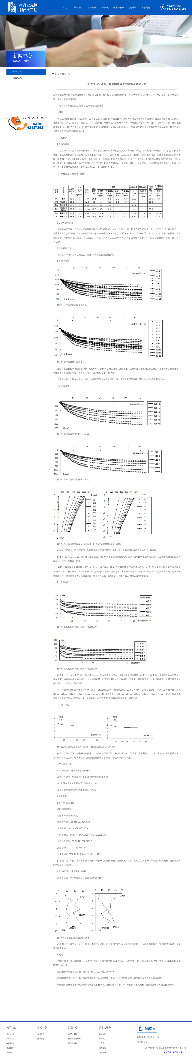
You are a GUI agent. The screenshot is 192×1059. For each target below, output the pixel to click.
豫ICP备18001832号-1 (174, 1052)
